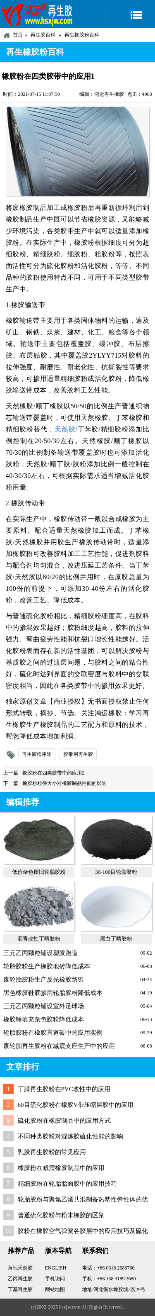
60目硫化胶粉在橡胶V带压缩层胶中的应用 (76, 1105)
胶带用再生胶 (78, 754)
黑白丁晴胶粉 (116, 939)
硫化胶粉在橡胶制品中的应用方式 (64, 1120)
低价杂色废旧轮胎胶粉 (39, 872)
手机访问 (55, 1279)
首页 (18, 35)
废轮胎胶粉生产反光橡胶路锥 (43, 979)
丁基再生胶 (20, 1289)
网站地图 (55, 1289)
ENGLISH (55, 1268)
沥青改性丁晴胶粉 (38, 939)
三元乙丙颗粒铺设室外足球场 (43, 1006)
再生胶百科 (43, 35)
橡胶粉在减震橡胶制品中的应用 (61, 1168)
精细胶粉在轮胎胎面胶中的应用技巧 (67, 1183)
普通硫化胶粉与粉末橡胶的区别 (61, 1215)
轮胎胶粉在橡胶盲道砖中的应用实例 (53, 1032)
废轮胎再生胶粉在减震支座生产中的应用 (59, 1046)
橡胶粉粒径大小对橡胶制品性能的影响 (64, 783)
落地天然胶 (20, 1268)
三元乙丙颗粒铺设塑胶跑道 (40, 953)
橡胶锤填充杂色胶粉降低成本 (43, 1019)
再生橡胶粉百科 (81, 35)
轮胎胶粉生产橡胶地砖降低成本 (46, 966)
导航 (130, 14)
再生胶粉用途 (37, 754)
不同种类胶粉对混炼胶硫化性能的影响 (70, 1136)
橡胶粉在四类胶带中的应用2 (53, 773)
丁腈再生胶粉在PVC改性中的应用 (64, 1089)
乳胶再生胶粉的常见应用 (52, 1152)
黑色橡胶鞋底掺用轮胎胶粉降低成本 (53, 992)
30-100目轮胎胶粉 (116, 872)
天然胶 (65, 429)
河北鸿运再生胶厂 (37, 14)
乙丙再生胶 (20, 1279)
